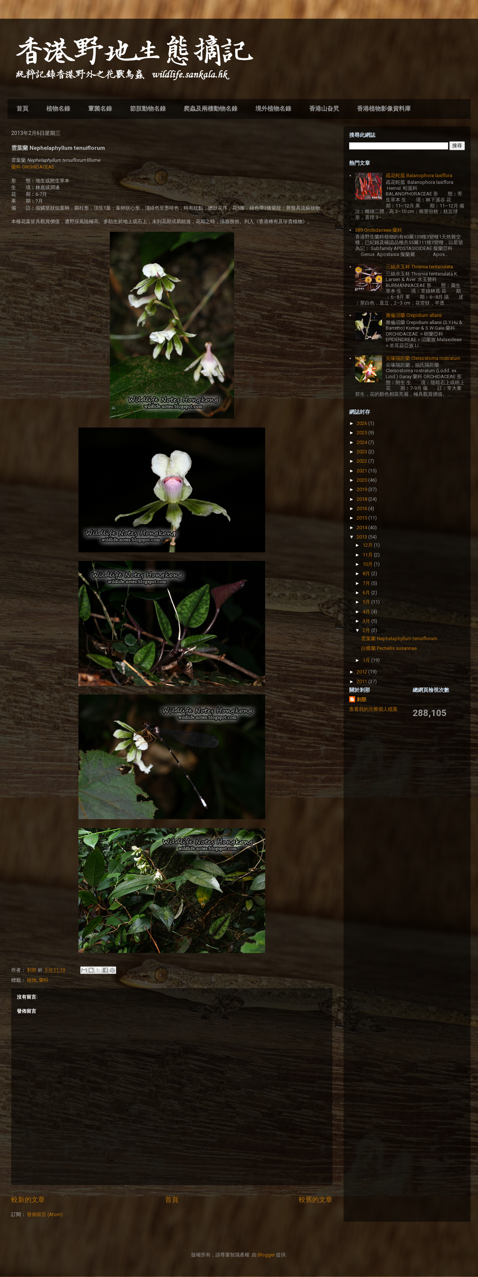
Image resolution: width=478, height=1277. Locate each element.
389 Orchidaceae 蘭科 (378, 230)
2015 (362, 518)
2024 (362, 442)
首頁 (22, 108)
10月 (368, 564)
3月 (367, 621)
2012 (362, 672)
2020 (362, 480)
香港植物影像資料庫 (384, 108)
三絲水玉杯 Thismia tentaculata (419, 266)
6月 (367, 592)
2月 (367, 630)
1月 (367, 660)
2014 (362, 527)
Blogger (266, 1255)
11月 (368, 555)
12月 (368, 545)
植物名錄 (58, 108)
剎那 (361, 699)
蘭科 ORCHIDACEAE (32, 167)
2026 (362, 423)
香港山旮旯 (324, 108)
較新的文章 (28, 1199)
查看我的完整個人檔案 (373, 709)
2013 (362, 537)
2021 (362, 471)
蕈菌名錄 (100, 108)
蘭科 (44, 980)
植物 (32, 980)
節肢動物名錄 (148, 108)
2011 (362, 681)
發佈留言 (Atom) (45, 1214)
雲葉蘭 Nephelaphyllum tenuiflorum (399, 638)
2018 (362, 499)
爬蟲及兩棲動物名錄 (211, 108)
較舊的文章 (315, 1199)
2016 (362, 508)
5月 (367, 602)
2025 (362, 432)
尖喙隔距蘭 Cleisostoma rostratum (423, 358)
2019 (362, 489)
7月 (367, 583)
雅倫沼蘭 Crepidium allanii (414, 315)
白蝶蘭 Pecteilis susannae (389, 648)
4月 (367, 611)
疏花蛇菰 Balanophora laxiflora (419, 175)
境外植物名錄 (273, 108)
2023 (362, 451)
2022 (362, 461)
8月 (367, 573)
